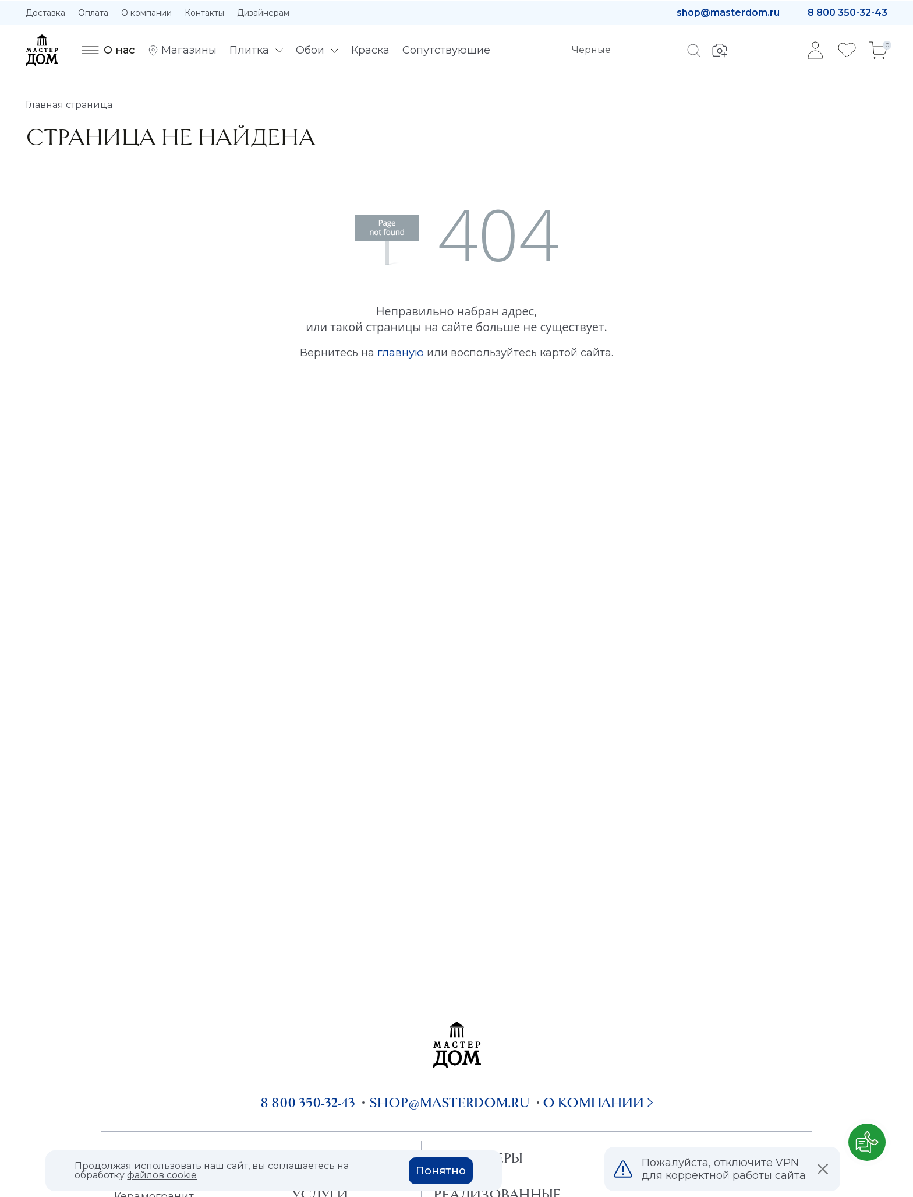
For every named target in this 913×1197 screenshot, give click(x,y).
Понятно (441, 1170)
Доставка (45, 13)
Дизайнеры (478, 1158)
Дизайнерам (263, 13)
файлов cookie (162, 1175)
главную (400, 352)
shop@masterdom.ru (728, 12)
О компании (146, 13)
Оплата (93, 13)
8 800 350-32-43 (847, 12)
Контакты (204, 13)
